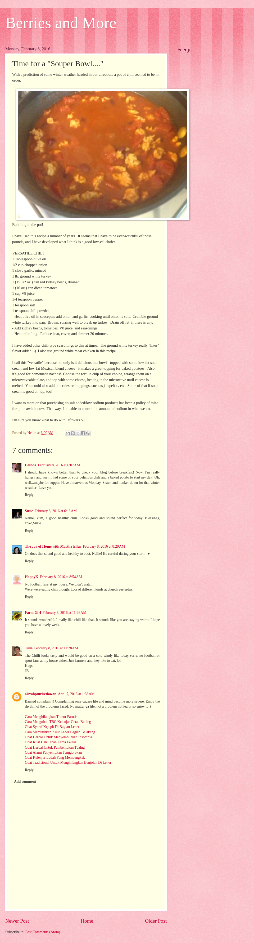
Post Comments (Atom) (42, 932)
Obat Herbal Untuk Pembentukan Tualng (55, 747)
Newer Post (17, 921)
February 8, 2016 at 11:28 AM (56, 648)
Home (87, 921)
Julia (29, 648)
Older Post (156, 921)
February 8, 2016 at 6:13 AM (56, 511)
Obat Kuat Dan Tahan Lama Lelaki (50, 742)
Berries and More (60, 23)
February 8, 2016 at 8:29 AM (104, 546)
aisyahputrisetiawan (40, 694)
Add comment (25, 782)
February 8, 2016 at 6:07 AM (59, 465)
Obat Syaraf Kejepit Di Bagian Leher (52, 727)
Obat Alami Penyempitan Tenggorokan (53, 752)
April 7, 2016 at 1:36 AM (76, 694)
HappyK (31, 577)
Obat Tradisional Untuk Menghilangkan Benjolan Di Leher (68, 763)
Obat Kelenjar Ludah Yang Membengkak (55, 757)
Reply (29, 495)
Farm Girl (33, 613)
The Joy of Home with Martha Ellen (53, 546)
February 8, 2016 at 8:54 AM (61, 577)
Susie (29, 511)
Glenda (30, 465)
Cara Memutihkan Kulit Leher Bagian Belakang (60, 732)
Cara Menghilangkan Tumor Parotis (51, 717)
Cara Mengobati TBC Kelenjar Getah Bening (58, 722)
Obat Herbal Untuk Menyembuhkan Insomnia (58, 737)
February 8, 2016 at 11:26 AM (65, 613)
